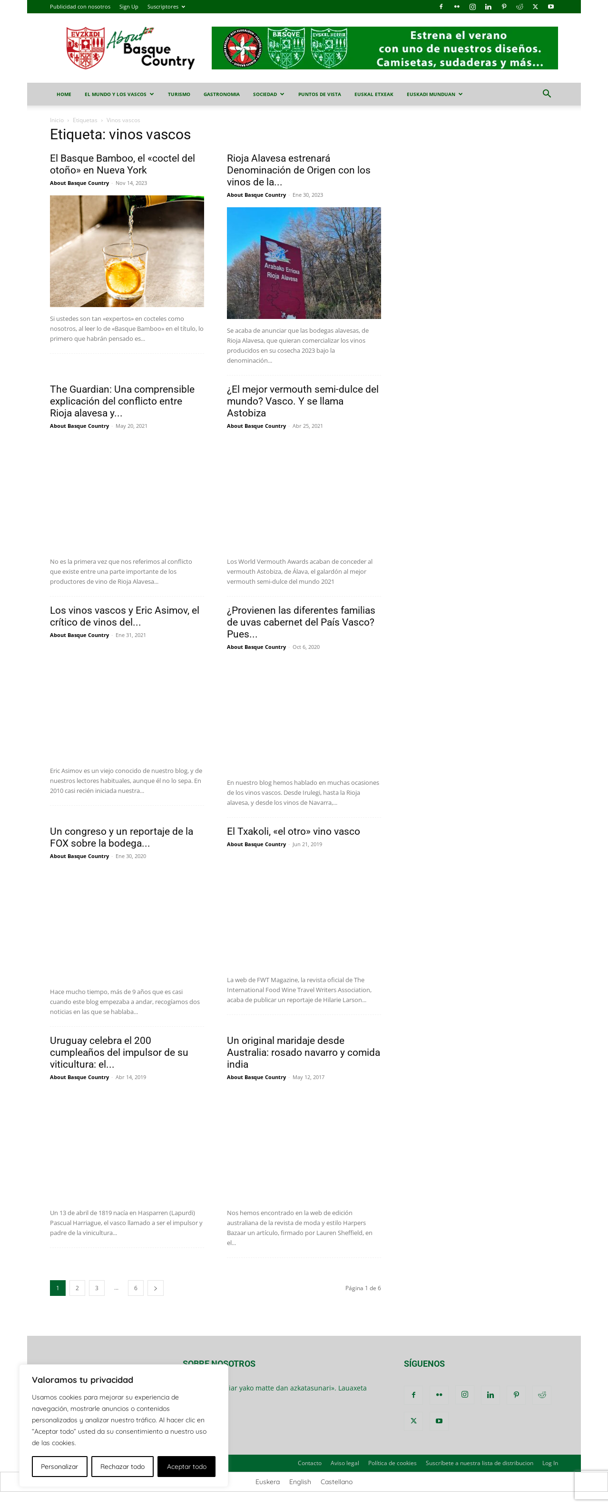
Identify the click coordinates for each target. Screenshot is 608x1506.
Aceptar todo (186, 1466)
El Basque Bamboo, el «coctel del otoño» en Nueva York (122, 164)
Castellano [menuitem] (337, 1481)
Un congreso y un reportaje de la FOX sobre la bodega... (121, 837)
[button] (546, 94)
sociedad (268, 94)
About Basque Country (79, 182)
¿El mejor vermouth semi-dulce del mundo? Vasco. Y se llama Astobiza (303, 401)
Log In (550, 1463)
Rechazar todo (122, 1466)
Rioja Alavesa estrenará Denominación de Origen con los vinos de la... (299, 170)
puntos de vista (319, 94)
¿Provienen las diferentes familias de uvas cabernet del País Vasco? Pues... (301, 622)
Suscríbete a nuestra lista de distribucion (479, 1463)
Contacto (310, 1463)
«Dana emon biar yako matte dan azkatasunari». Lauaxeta (275, 1387)
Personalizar (59, 1466)
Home (64, 94)
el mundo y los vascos (119, 94)
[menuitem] (267, 1482)
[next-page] (155, 1288)
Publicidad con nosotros (80, 6)
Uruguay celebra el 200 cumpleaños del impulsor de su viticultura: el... (119, 1052)
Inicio (57, 120)
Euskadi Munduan (435, 94)
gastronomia (222, 94)
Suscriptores (166, 6)
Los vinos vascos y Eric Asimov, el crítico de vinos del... (124, 616)
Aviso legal (345, 1463)
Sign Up (128, 6)
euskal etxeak (373, 94)
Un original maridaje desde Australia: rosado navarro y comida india (303, 1052)
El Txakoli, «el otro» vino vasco (293, 831)
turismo (179, 94)
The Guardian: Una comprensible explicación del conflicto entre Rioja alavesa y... (122, 401)
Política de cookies (392, 1463)
